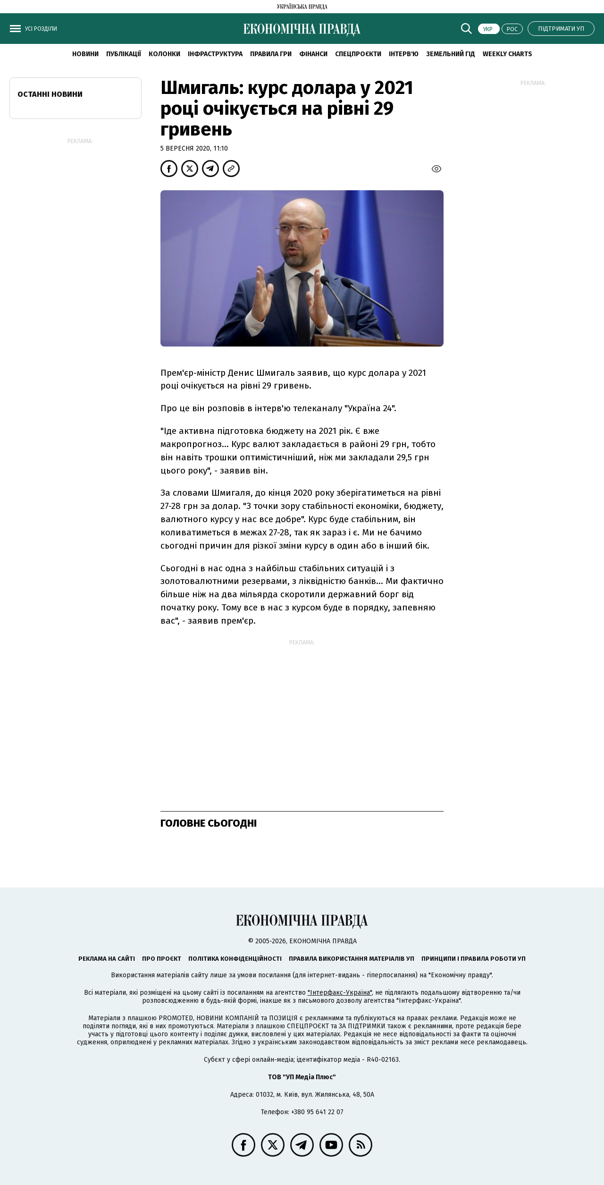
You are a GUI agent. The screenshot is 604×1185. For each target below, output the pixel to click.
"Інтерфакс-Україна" (340, 993)
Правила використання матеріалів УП (351, 958)
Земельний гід (450, 54)
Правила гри (271, 54)
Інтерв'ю (404, 54)
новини (85, 54)
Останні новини (50, 94)
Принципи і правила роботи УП (473, 958)
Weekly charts (507, 54)
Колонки (164, 54)
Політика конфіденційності (235, 958)
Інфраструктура (215, 54)
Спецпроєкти (358, 54)
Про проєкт (161, 958)
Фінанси (313, 54)
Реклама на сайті (106, 958)
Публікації (123, 54)
